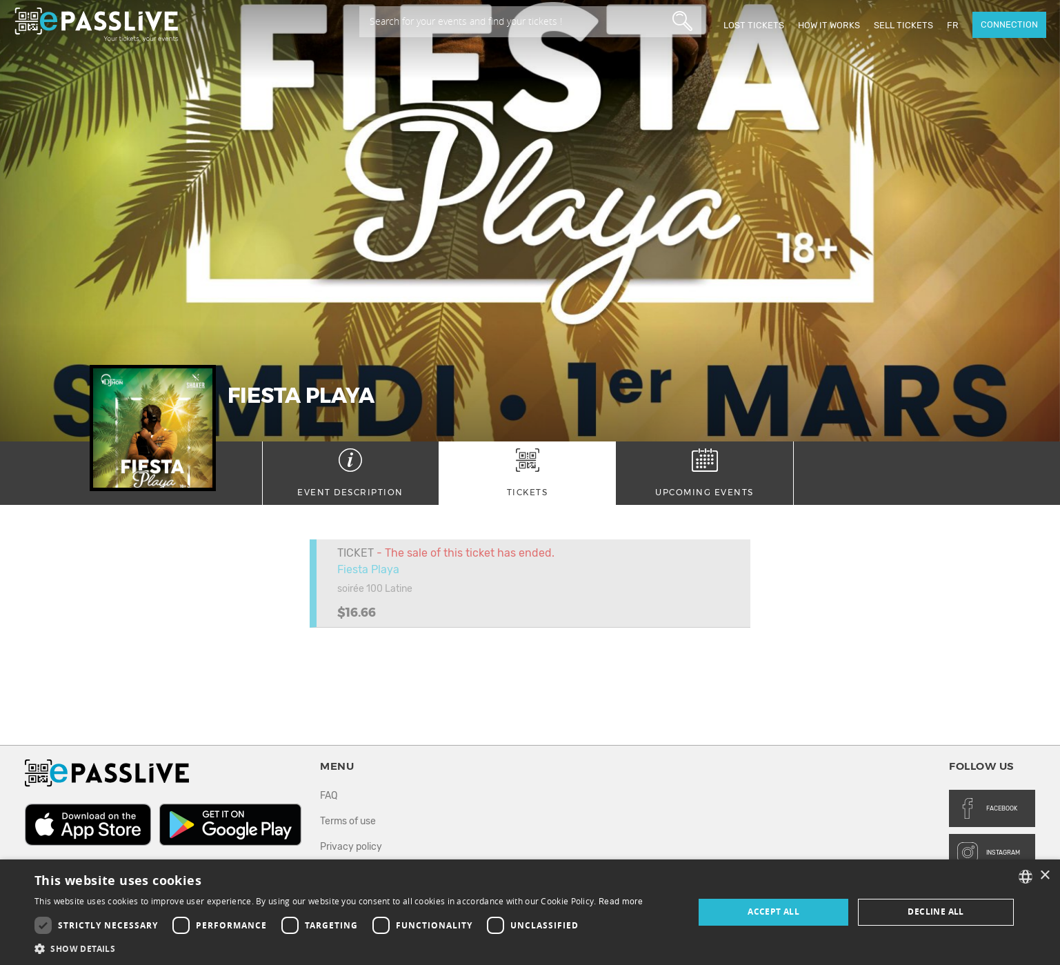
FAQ (328, 796)
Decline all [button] (935, 911)
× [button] (1044, 876)
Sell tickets (903, 25)
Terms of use (348, 821)
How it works (829, 25)
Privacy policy (351, 847)
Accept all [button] (773, 911)
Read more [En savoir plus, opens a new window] (621, 901)
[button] (338, 948)
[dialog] (530, 912)
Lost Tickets (753, 25)
